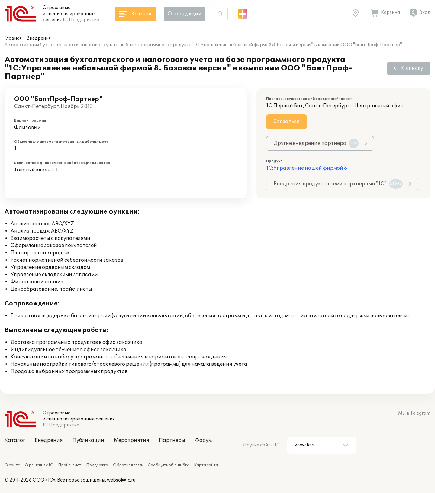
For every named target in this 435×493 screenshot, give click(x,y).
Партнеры (172, 440)
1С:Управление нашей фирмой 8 (306, 168)
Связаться (286, 122)
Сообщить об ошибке (168, 465)
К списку (412, 68)
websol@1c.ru (121, 480)
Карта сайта (206, 465)
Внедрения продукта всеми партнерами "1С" (338, 184)
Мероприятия (131, 440)
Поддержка (97, 465)
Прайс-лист (69, 465)
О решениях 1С (39, 465)
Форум (203, 440)
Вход (424, 12)
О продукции (184, 14)
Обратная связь (128, 465)
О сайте (12, 465)
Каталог (15, 440)
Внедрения (39, 38)
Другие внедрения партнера (316, 143)
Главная (13, 38)
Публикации (88, 440)
